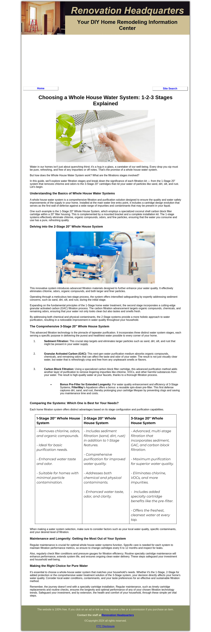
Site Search (170, 88)
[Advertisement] (105, 60)
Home (40, 88)
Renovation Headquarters (118, 615)
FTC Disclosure (105, 626)
